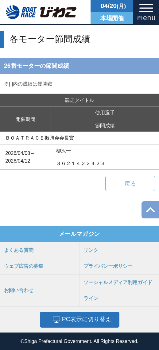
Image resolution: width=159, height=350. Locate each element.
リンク (90, 250)
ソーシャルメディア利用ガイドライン (117, 290)
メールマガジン (79, 233)
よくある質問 (18, 250)
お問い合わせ (18, 290)
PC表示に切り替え (86, 319)
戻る (130, 183)
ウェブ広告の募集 (23, 266)
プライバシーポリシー (108, 266)
